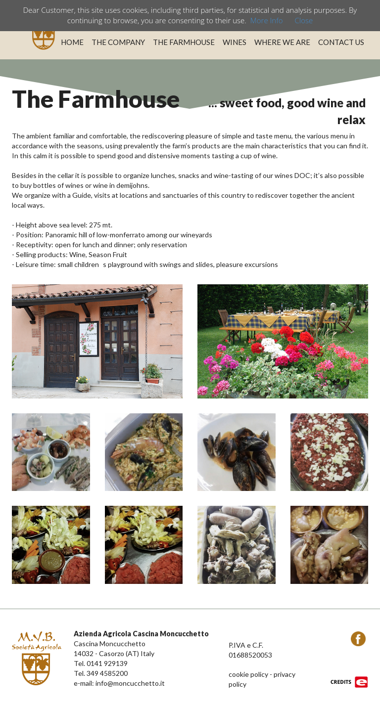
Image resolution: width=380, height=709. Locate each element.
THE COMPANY (118, 42)
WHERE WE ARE (282, 42)
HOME (72, 42)
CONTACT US (341, 42)
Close (303, 20)
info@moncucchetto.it (130, 683)
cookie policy (248, 674)
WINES (234, 42)
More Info (266, 20)
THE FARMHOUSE (184, 42)
